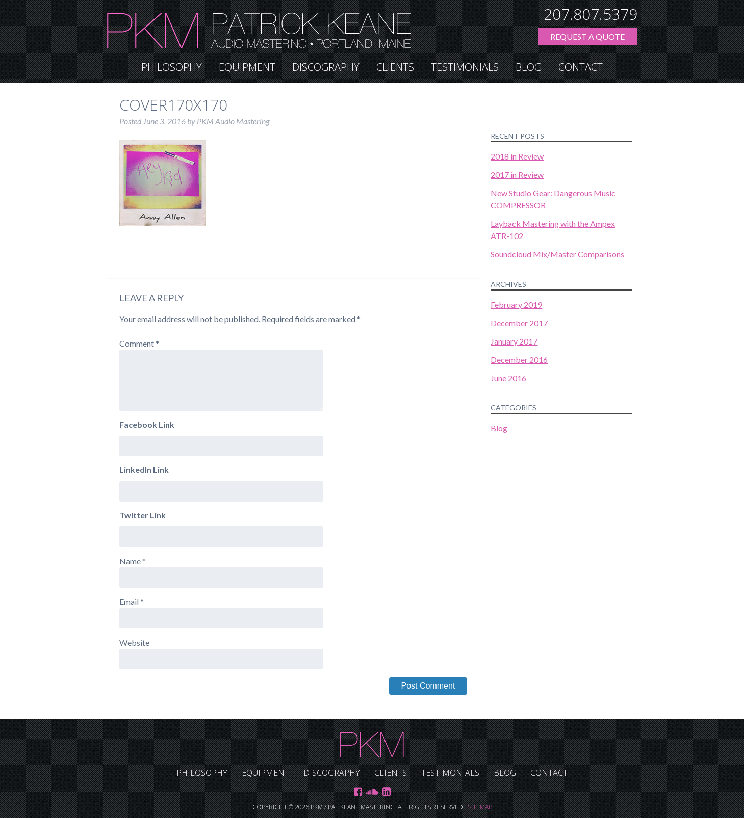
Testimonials (465, 67)
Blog (529, 67)
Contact (580, 67)
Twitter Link (142, 515)
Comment (139, 343)
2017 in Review (517, 174)
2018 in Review (517, 156)
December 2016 (519, 359)
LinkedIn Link (144, 469)
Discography (326, 67)
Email (131, 601)
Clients (395, 67)
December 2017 (519, 323)
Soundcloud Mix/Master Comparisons (557, 254)
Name (132, 561)
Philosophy (171, 67)
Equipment (247, 67)
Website (134, 642)
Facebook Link (146, 424)
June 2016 (508, 378)
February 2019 (516, 304)
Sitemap (480, 807)
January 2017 (514, 341)
